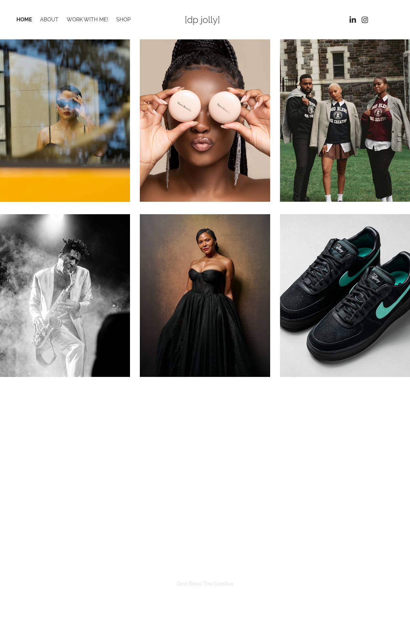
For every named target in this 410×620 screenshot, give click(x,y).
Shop (123, 19)
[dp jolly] (202, 19)
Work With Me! (87, 19)
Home (24, 19)
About (49, 19)
